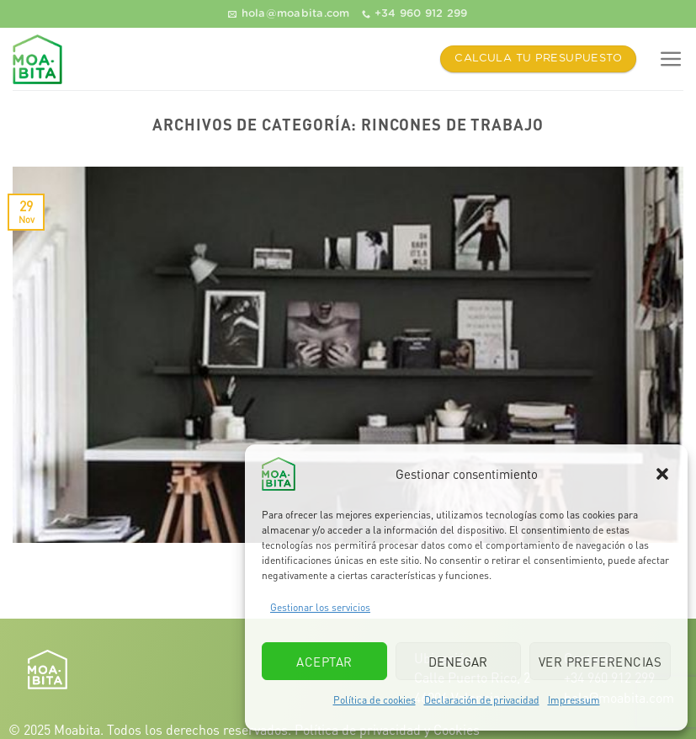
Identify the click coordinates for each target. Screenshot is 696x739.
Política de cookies (374, 700)
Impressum (574, 700)
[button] (662, 473)
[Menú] (671, 59)
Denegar (458, 661)
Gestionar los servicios (320, 607)
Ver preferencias (600, 661)
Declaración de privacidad (481, 700)
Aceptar (324, 661)
